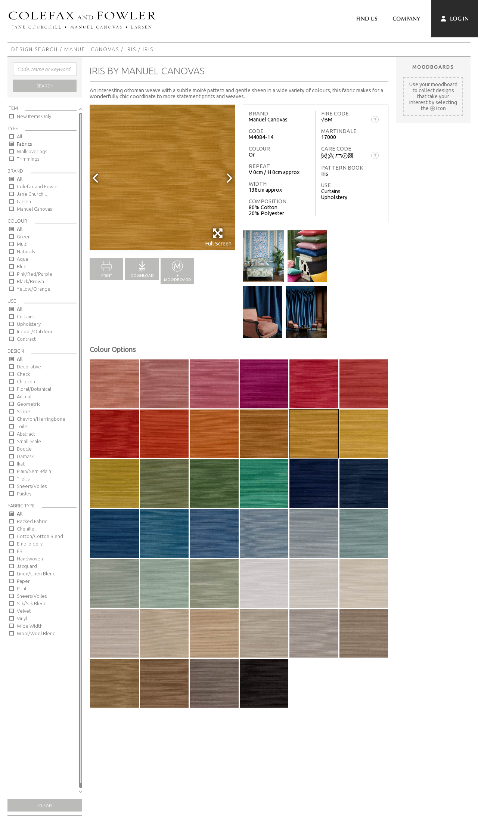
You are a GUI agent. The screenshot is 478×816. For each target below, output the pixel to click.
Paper (23, 581)
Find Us (367, 18)
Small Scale (29, 441)
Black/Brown (30, 281)
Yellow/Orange (33, 288)
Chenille (25, 528)
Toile (22, 426)
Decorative (29, 366)
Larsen (24, 201)
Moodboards (433, 66)
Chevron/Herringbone (41, 418)
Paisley (24, 493)
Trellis (23, 478)
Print (22, 588)
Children (26, 381)
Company (406, 18)
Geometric (28, 404)
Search (45, 85)
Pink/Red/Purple (34, 273)
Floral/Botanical (34, 389)
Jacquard (27, 566)
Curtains (25, 316)
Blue (22, 266)
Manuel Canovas (91, 49)
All (19, 136)
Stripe (23, 411)
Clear (45, 805)
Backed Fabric (32, 521)
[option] (162, 177)
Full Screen (218, 237)
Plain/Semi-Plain (34, 471)
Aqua (22, 259)
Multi (22, 244)
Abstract (26, 433)
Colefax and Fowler (38, 186)
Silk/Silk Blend (32, 603)
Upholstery (29, 324)
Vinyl (22, 618)
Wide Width (30, 625)
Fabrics (24, 143)
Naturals (26, 251)
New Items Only (34, 116)
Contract (26, 338)
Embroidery (30, 543)
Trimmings (28, 158)
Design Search (34, 49)
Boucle (24, 448)
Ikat (21, 463)
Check (23, 374)
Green (24, 236)
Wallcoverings (32, 151)
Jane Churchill (32, 194)
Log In (455, 18)
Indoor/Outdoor (35, 331)
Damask (25, 456)
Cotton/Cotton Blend (40, 536)
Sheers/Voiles (32, 486)
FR (19, 551)
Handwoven (30, 558)
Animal (24, 396)
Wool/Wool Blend (36, 633)
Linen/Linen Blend (36, 573)
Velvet (24, 610)
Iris (130, 49)
